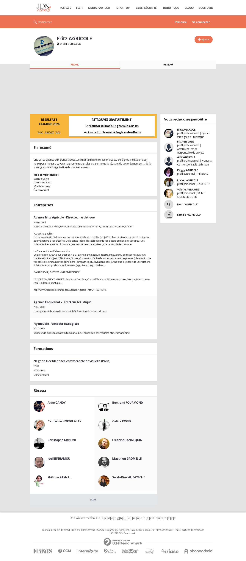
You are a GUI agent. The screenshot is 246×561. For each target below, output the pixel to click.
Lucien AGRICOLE (187, 180)
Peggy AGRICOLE (187, 170)
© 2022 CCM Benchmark (123, 533)
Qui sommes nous (51, 530)
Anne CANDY (57, 403)
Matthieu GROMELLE (127, 459)
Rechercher (45, 22)
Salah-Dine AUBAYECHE (128, 477)
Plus (93, 499)
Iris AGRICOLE (185, 141)
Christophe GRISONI (62, 440)
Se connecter (201, 22)
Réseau (168, 64)
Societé (100, 530)
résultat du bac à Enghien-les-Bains (113, 126)
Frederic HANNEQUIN (127, 440)
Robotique (171, 8)
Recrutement (88, 530)
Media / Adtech (99, 8)
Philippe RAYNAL (59, 477)
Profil (74, 64)
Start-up (123, 8)
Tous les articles (182, 530)
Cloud (189, 8)
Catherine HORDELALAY (64, 421)
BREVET (49, 132)
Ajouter (205, 39)
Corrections (198, 530)
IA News (65, 8)
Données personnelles (117, 530)
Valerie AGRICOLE (188, 189)
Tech (79, 8)
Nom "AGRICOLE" (188, 204)
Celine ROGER (121, 421)
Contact (66, 530)
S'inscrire (181, 22)
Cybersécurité (146, 8)
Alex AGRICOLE (186, 157)
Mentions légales (164, 530)
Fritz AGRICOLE (186, 129)
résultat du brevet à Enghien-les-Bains (113, 132)
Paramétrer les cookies (142, 530)
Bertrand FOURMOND (127, 403)
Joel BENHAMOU (59, 459)
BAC (40, 132)
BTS (58, 132)
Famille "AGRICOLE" (189, 214)
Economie (206, 8)
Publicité (76, 530)
